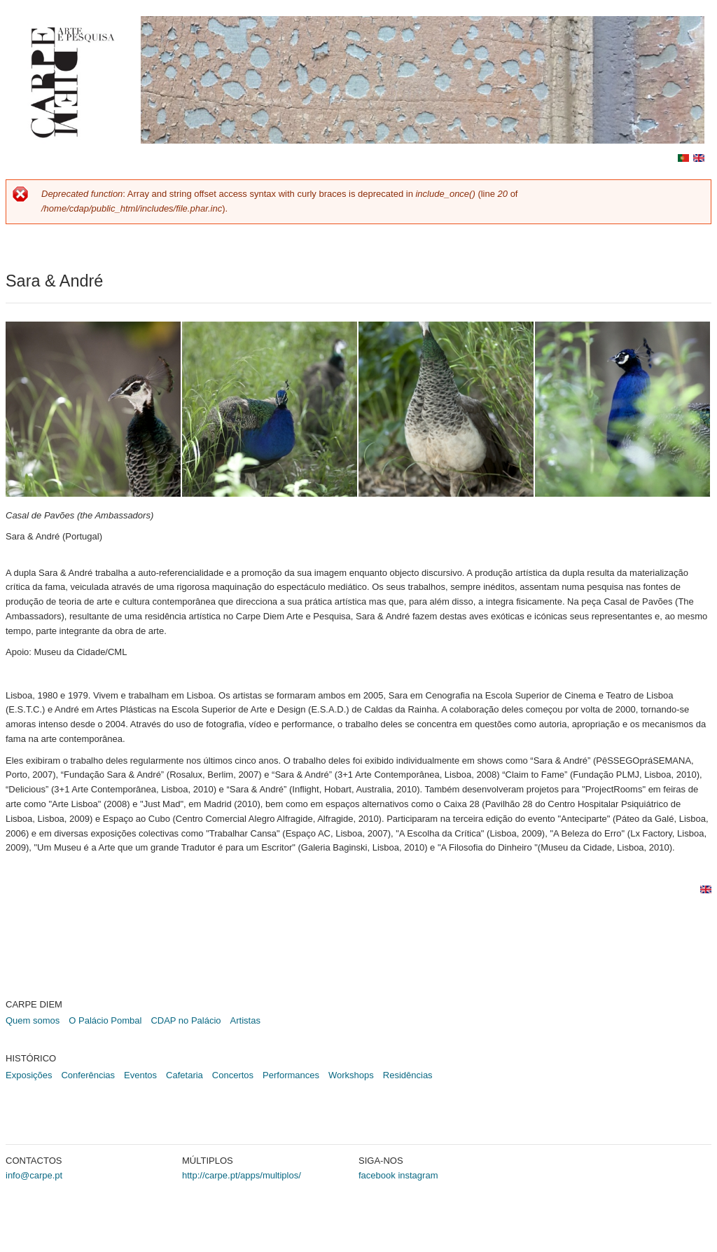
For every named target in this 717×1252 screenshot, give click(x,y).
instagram (418, 1175)
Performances (291, 1075)
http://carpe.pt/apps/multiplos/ (241, 1175)
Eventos (140, 1075)
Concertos (232, 1075)
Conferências (88, 1075)
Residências (408, 1075)
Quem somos (33, 1020)
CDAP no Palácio (186, 1020)
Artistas (245, 1020)
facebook (377, 1175)
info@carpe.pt (34, 1175)
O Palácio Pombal (105, 1020)
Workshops (351, 1075)
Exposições (29, 1075)
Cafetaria (184, 1075)
